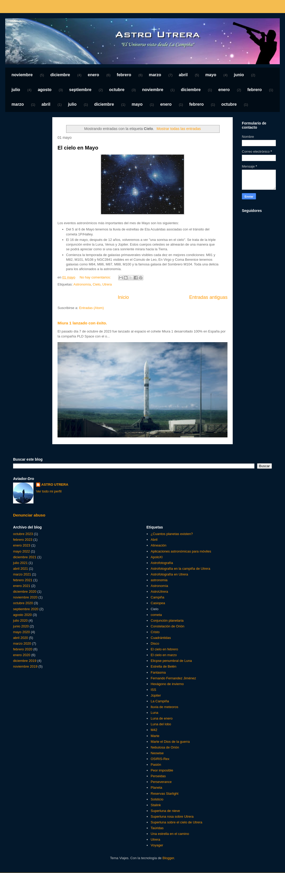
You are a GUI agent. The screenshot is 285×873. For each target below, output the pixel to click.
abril (183, 75)
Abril (154, 540)
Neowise (157, 753)
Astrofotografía (162, 563)
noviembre (22, 75)
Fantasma (158, 672)
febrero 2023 (22, 540)
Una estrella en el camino (170, 834)
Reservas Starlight (164, 793)
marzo (155, 75)
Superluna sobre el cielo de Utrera (176, 822)
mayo (210, 75)
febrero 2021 (22, 580)
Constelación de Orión (167, 626)
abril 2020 (20, 638)
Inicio (123, 297)
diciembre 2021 (24, 557)
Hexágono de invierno (167, 684)
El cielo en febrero (164, 649)
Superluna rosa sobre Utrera (172, 816)
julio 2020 (20, 620)
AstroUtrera (159, 591)
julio (16, 89)
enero (93, 75)
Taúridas (157, 828)
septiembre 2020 (25, 609)
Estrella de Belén (163, 666)
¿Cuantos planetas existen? (172, 534)
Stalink (156, 805)
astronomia (159, 580)
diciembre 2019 (24, 661)
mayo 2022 (21, 551)
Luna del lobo (161, 724)
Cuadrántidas (161, 638)
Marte (155, 736)
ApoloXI (157, 557)
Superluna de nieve (165, 811)
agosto (44, 89)
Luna (154, 713)
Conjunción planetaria (167, 620)
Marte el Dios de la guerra (170, 742)
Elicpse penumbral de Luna (171, 661)
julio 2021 (20, 563)
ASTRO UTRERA (54, 484)
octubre (116, 89)
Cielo (96, 284)
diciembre (60, 75)
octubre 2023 (23, 534)
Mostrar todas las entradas (179, 129)
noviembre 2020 (25, 597)
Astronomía (82, 284)
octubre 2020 (23, 603)
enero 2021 (21, 586)
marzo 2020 (22, 643)
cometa (156, 615)
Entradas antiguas (208, 297)
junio (239, 75)
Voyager (157, 845)
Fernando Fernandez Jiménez (173, 678)
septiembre (80, 89)
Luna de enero (162, 718)
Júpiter (156, 695)
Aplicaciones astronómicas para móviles (181, 551)
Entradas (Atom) (91, 308)
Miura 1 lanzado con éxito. (82, 323)
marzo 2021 (22, 574)
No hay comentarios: (96, 277)
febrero (124, 75)
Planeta (156, 787)
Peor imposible (162, 770)
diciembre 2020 (24, 591)
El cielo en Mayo (78, 148)
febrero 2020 (22, 649)
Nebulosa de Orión (165, 747)
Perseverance (161, 782)
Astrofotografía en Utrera (169, 574)
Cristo (155, 632)
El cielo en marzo (164, 655)
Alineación (158, 545)
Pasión (156, 765)
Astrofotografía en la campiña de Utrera (180, 569)
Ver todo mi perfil (49, 491)
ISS (153, 690)
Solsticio (157, 799)
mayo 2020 (21, 632)
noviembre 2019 (25, 666)
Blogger (168, 858)
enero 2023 (21, 545)
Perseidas (158, 776)
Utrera (107, 284)
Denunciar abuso (29, 515)
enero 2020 (21, 655)
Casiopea (158, 603)
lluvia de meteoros (164, 707)
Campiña (157, 597)
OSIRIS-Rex (160, 759)
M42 (154, 730)
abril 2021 (20, 569)
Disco (155, 643)
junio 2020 (21, 626)
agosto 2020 (22, 615)
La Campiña (160, 701)
